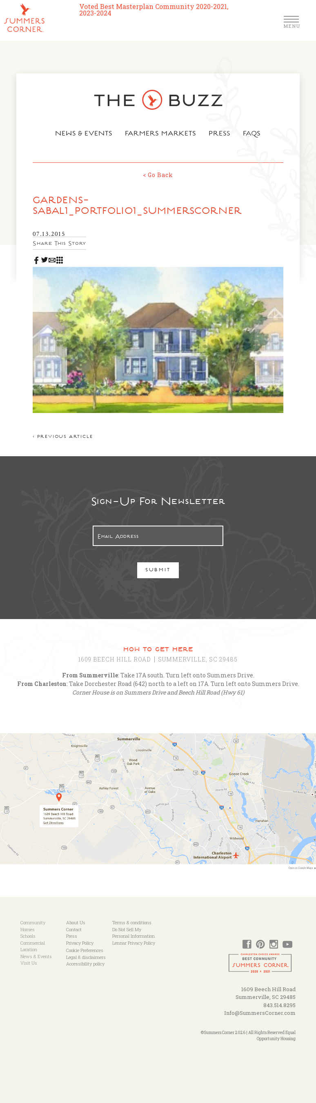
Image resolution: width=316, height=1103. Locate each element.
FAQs (252, 134)
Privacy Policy (79, 943)
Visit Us (28, 963)
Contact (74, 929)
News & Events (84, 134)
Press (220, 134)
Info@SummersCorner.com (260, 1012)
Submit (158, 571)
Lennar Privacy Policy (133, 943)
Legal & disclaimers (86, 957)
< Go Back (158, 175)
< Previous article (63, 437)
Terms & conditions (131, 922)
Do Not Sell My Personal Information (133, 932)
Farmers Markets (161, 134)
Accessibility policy (85, 964)
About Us (75, 922)
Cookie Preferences (84, 950)
